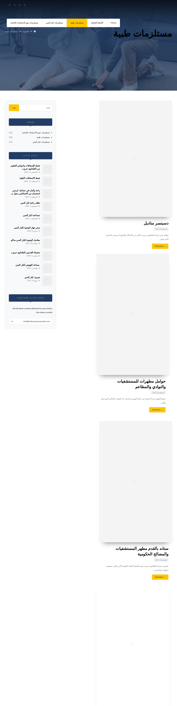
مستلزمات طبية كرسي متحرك (157, 640)
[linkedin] (9, 4)
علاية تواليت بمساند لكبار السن (157, 631)
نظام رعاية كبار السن (30, 202)
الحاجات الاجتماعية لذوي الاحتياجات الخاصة (152, 644)
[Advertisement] (88, 67)
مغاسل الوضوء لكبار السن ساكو (25, 240)
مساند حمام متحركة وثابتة (159, 627)
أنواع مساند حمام (163, 619)
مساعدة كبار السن (31, 215)
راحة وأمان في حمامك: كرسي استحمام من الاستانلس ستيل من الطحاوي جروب (25, 193)
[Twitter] (14, 4)
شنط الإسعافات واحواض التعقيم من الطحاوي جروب (25, 167)
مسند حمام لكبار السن (160, 607)
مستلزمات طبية (43, 137)
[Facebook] (24, 4)
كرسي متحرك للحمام (161, 636)
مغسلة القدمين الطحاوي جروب (25, 252)
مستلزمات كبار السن (41, 142)
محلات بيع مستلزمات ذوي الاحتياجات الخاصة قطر (149, 611)
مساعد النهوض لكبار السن (27, 264)
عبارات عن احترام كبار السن (158, 623)
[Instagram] (19, 4)
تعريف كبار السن (32, 277)
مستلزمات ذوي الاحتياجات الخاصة (36, 132)
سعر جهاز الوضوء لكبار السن (27, 227)
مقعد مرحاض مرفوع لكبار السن (157, 615)
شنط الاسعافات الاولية (30, 178)
